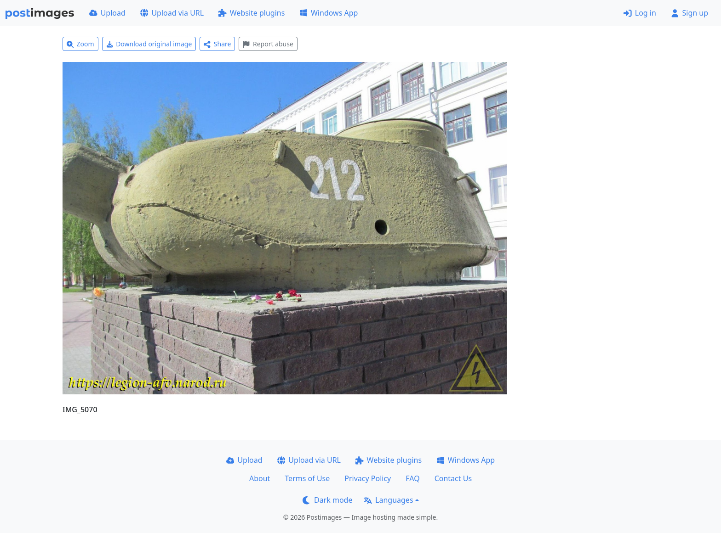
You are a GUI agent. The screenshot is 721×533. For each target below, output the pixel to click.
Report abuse (268, 43)
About (259, 478)
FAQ (412, 478)
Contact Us (453, 478)
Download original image (149, 43)
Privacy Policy (367, 478)
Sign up (689, 13)
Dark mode (327, 500)
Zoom (80, 43)
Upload (107, 13)
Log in (640, 13)
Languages (388, 500)
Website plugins (251, 13)
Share (217, 43)
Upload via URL (172, 13)
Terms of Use (307, 478)
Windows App (328, 13)
